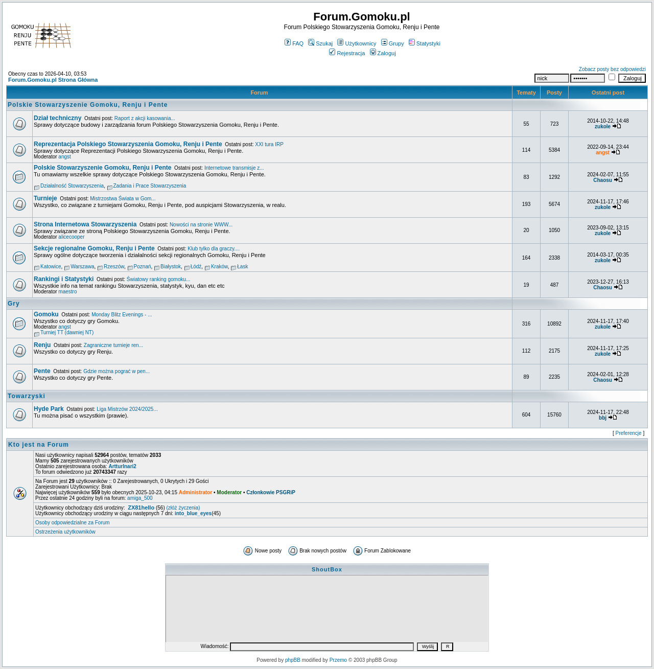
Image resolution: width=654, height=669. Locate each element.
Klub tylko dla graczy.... (214, 248)
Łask (242, 266)
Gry (14, 303)
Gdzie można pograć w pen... (116, 371)
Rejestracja (347, 53)
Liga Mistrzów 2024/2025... (127, 409)
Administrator (196, 492)
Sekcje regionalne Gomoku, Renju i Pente (94, 248)
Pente (42, 371)
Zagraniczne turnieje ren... (113, 345)
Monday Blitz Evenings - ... (121, 314)
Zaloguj (383, 53)
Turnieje (45, 198)
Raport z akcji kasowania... (144, 118)
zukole (603, 126)
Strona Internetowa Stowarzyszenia (85, 224)
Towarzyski (26, 396)
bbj (602, 418)
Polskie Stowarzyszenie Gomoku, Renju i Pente (88, 104)
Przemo (338, 660)
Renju (42, 345)
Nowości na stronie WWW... (201, 224)
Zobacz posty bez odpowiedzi (612, 69)
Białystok (170, 266)
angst (64, 156)
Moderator (229, 492)
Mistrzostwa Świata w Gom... (122, 198)
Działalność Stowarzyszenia (72, 186)
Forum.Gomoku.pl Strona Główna (53, 80)
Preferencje (629, 433)
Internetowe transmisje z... (234, 168)
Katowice (50, 266)
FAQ (294, 43)
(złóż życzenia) (183, 508)
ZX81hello (141, 507)
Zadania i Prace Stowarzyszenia (149, 186)
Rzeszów (114, 266)
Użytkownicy (356, 43)
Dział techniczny (57, 118)
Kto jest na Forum (38, 444)
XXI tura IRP (269, 144)
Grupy (392, 43)
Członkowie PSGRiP (270, 492)
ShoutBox (327, 569)
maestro (67, 291)
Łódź (196, 266)
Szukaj (320, 43)
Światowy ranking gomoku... (159, 279)
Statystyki (424, 43)
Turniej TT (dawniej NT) (67, 332)
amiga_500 (139, 498)
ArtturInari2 (122, 466)
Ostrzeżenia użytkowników (65, 532)
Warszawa (82, 266)
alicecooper (71, 237)
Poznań (142, 266)
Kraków (219, 266)
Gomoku (46, 314)
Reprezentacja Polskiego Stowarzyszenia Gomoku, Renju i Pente (128, 144)
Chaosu (602, 180)
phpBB (292, 660)
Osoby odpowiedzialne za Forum (72, 522)
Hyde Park (49, 408)
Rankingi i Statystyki (64, 279)
